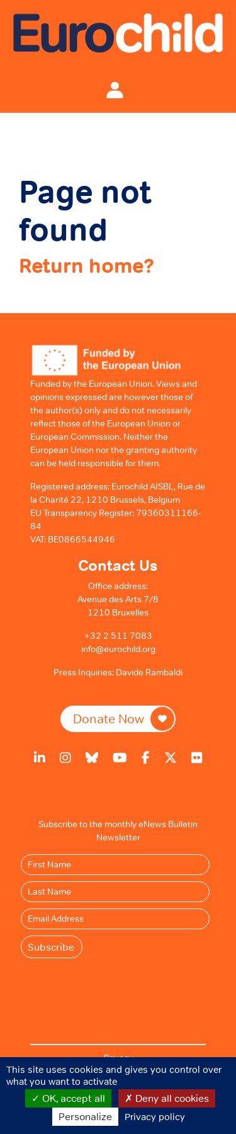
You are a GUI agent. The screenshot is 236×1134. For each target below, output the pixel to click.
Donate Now (123, 719)
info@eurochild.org (118, 649)
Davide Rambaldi (149, 672)
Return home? (86, 265)
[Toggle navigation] (87, 89)
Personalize (85, 1116)
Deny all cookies (167, 1098)
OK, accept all (68, 1098)
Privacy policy (155, 1117)
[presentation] (126, 989)
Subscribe (51, 947)
